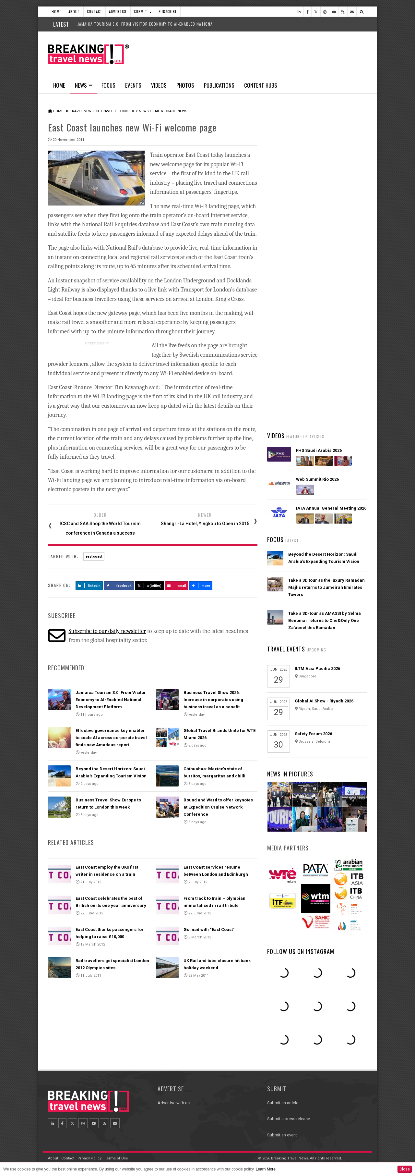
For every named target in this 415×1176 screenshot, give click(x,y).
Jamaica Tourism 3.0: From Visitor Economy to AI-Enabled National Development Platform (111, 699)
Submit (143, 11)
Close (404, 1169)
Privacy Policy (89, 1158)
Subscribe (168, 11)
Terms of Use (116, 1158)
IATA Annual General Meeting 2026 (331, 508)
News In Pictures (290, 774)
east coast (94, 556)
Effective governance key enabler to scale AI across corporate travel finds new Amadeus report (111, 737)
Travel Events (286, 649)
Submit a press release (288, 1118)
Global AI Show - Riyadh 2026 (324, 701)
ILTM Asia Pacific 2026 (317, 668)
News (83, 87)
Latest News (292, 245)
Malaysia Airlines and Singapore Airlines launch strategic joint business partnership (321, 332)
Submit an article (282, 1102)
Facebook (119, 585)
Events (133, 85)
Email (176, 585)
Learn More (266, 1169)
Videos (159, 85)
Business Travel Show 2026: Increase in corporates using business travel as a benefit (213, 699)
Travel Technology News (124, 111)
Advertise (118, 11)
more (201, 585)
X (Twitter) (149, 585)
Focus (108, 85)
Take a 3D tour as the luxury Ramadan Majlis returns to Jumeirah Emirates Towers (326, 587)
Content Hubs (260, 85)
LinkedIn (89, 585)
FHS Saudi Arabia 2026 (319, 450)
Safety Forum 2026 (313, 733)
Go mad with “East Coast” (209, 929)
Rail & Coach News (169, 111)
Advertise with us (174, 1102)
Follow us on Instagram (300, 951)
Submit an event (282, 1135)
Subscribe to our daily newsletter (107, 631)
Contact (94, 11)
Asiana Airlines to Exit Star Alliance (324, 300)
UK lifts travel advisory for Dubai (321, 363)
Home (57, 11)
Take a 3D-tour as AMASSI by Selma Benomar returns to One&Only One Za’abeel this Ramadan (324, 620)
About (74, 11)
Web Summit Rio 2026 (317, 479)
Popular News (342, 245)
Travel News (82, 111)
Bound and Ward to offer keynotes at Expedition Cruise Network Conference (218, 807)
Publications (219, 85)
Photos (185, 85)
